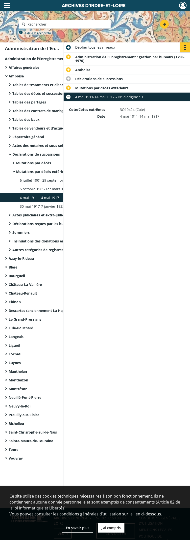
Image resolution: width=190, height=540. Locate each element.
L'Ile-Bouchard (21, 328)
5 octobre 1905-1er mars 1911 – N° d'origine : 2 (59, 189)
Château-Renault (23, 293)
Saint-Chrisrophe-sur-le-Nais (33, 432)
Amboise (16, 76)
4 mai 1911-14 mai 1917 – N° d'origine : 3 (54, 197)
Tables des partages (29, 102)
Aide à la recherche (38, 33)
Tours (13, 449)
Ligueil (14, 345)
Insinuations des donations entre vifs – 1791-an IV (54, 241)
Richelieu (16, 423)
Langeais (16, 336)
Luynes (15, 362)
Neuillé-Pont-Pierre (25, 397)
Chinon (15, 302)
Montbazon (18, 380)
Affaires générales (24, 67)
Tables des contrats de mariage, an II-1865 (48, 110)
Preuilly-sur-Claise (24, 414)
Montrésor (18, 388)
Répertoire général (28, 137)
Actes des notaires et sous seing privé (44, 145)
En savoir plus (77, 527)
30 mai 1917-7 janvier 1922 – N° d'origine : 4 (56, 206)
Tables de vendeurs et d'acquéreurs (42, 128)
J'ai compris (111, 527)
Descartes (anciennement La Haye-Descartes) (47, 310)
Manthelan (18, 371)
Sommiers (21, 232)
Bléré (13, 267)
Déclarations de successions (36, 154)
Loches (15, 354)
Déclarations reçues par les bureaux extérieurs (52, 223)
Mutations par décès (33, 163)
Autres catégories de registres (37, 249)
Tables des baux (26, 119)
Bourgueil (17, 275)
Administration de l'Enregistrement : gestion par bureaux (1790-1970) (54, 58)
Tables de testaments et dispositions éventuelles (54, 84)
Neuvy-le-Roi (19, 406)
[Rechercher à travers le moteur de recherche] (67, 24)
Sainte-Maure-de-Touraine (31, 441)
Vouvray (16, 458)
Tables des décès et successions (39, 93)
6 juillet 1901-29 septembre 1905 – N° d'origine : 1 (61, 180)
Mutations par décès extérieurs (42, 171)
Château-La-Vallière (25, 284)
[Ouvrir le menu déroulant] (7, 6)
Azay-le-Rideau (21, 258)
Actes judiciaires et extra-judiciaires (42, 215)
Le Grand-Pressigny (25, 319)
